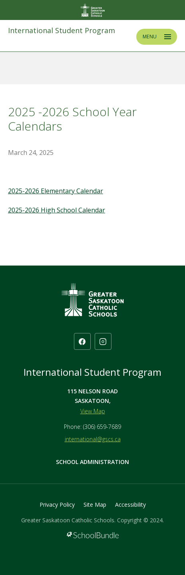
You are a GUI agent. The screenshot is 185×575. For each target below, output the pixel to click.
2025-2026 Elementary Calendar (55, 190)
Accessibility (130, 504)
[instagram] (103, 341)
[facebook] (82, 341)
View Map (92, 411)
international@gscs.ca (93, 439)
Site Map (95, 504)
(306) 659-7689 (102, 426)
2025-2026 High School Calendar (56, 210)
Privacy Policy (57, 504)
